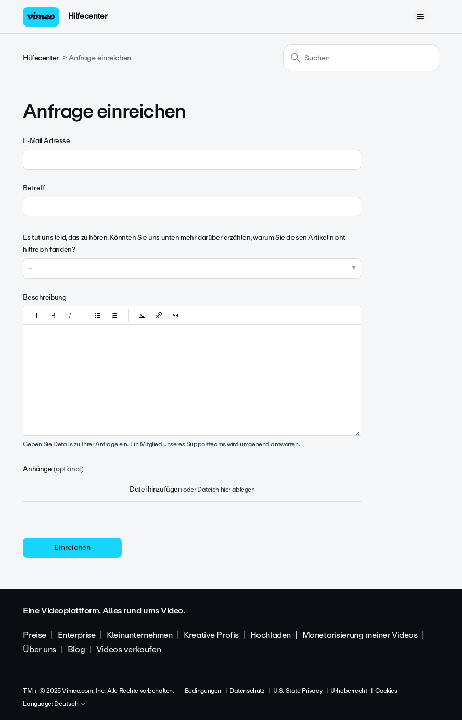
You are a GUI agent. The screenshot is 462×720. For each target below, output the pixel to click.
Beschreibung (44, 297)
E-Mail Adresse (46, 140)
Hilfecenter (87, 16)
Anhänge (53, 469)
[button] (37, 315)
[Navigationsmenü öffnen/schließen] (420, 16)
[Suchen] (361, 58)
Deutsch (70, 704)
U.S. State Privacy (297, 691)
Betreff (34, 188)
